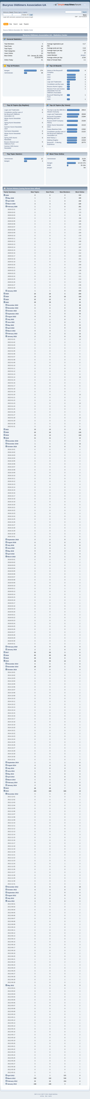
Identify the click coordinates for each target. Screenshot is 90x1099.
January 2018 (12, 649)
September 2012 (13, 893)
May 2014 (10, 774)
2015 (7, 658)
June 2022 (10, 322)
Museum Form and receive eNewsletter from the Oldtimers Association (56, 90)
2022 (7, 302)
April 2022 (10, 328)
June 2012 (10, 901)
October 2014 (12, 669)
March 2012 (11, 1078)
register (25, 12)
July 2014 (10, 768)
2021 (7, 429)
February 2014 (12, 782)
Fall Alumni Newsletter (11, 131)
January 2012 (12, 1084)
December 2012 (12, 794)
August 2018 (11, 542)
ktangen (6, 70)
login (19, 12)
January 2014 (12, 785)
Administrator (8, 73)
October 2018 (12, 446)
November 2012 (12, 887)
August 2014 (11, 765)
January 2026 (12, 291)
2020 (7, 432)
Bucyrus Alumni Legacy (54, 86)
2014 (7, 661)
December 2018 (12, 441)
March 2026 (11, 204)
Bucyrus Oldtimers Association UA (24, 5)
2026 (49, 99)
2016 (7, 655)
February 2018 (12, 647)
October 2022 (12, 311)
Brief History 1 (51, 138)
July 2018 (10, 545)
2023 (49, 75)
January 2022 (12, 336)
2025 (49, 79)
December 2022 (12, 305)
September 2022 (13, 314)
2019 (7, 435)
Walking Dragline (52, 140)
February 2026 (12, 206)
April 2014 (10, 777)
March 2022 (11, 331)
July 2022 (10, 319)
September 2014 (13, 762)
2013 (7, 788)
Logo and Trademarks (54, 82)
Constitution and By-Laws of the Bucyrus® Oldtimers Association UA (13, 114)
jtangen (83, 55)
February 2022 (12, 334)
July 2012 (10, 898)
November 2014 (12, 667)
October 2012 (12, 890)
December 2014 (12, 664)
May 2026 (10, 198)
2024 (49, 77)
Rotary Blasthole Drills (54, 129)
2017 (7, 652)
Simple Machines (53, 1094)
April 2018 (10, 554)
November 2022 (12, 308)
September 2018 (13, 539)
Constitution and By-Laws (55, 84)
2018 (7, 438)
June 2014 (10, 771)
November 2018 (12, 444)
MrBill (49, 165)
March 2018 (11, 557)
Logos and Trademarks (11, 110)
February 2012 (12, 1081)
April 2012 (10, 1075)
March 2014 (11, 780)
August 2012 (11, 895)
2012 (7, 791)
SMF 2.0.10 (37, 1094)
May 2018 (10, 551)
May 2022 (10, 325)
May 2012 (10, 985)
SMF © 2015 (44, 1094)
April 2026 (10, 201)
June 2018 (10, 548)
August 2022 (11, 316)
